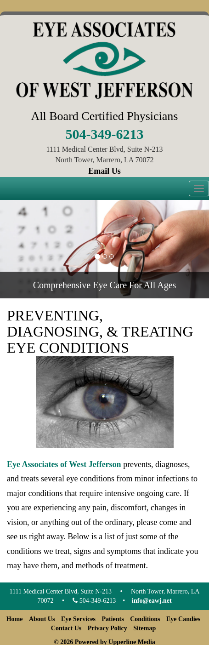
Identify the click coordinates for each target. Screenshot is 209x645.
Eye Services (78, 619)
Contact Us (66, 628)
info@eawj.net (152, 600)
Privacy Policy (107, 628)
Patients (113, 619)
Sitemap (144, 628)
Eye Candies (183, 619)
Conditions (145, 619)
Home (14, 619)
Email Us (104, 171)
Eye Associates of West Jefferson (64, 464)
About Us (42, 619)
